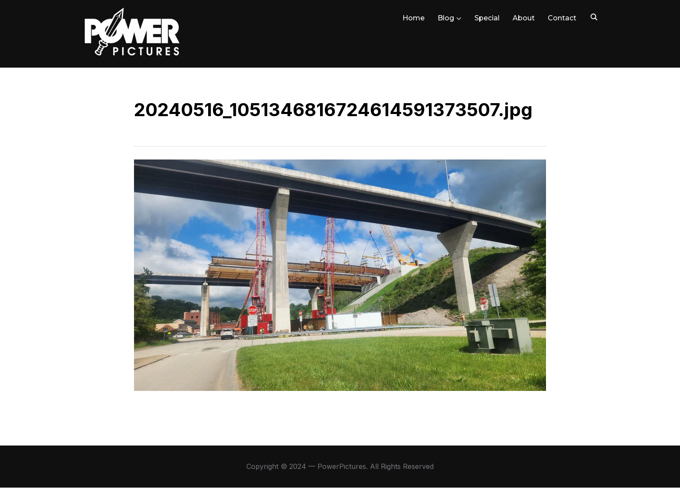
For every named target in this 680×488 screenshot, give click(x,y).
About (524, 18)
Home (413, 18)
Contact (562, 18)
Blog (446, 18)
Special (487, 18)
